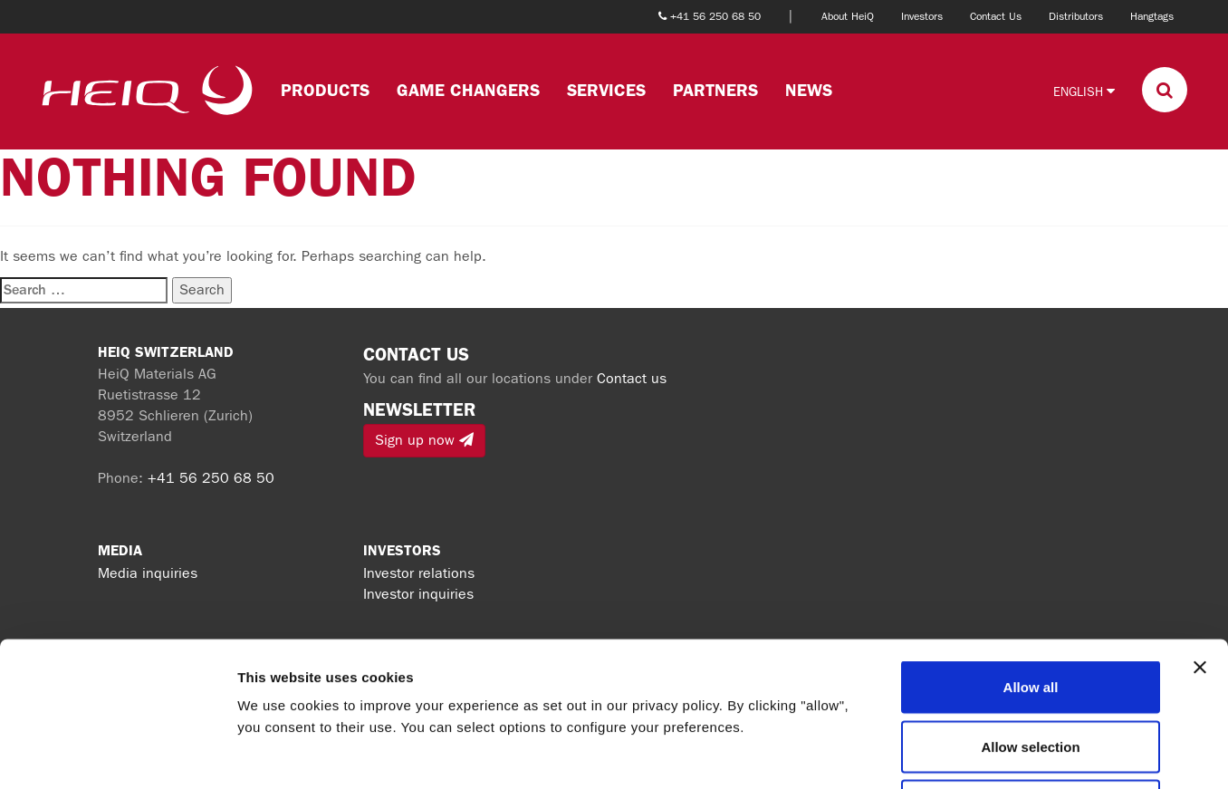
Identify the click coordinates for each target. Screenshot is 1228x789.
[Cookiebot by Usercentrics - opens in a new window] (117, 753)
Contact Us (996, 16)
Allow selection (1030, 611)
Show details (950, 753)
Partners (715, 90)
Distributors (1076, 16)
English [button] (1084, 91)
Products (325, 90)
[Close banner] (1200, 531)
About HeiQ (847, 16)
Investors (922, 16)
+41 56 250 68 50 (211, 477)
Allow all (1031, 551)
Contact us (632, 378)
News (808, 90)
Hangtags (1152, 16)
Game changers (468, 90)
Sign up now (424, 439)
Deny (1031, 670)
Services (606, 90)
